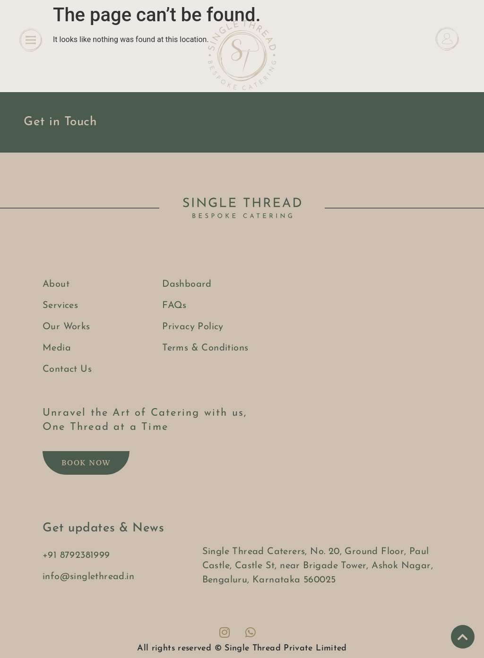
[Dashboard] (447, 39)
